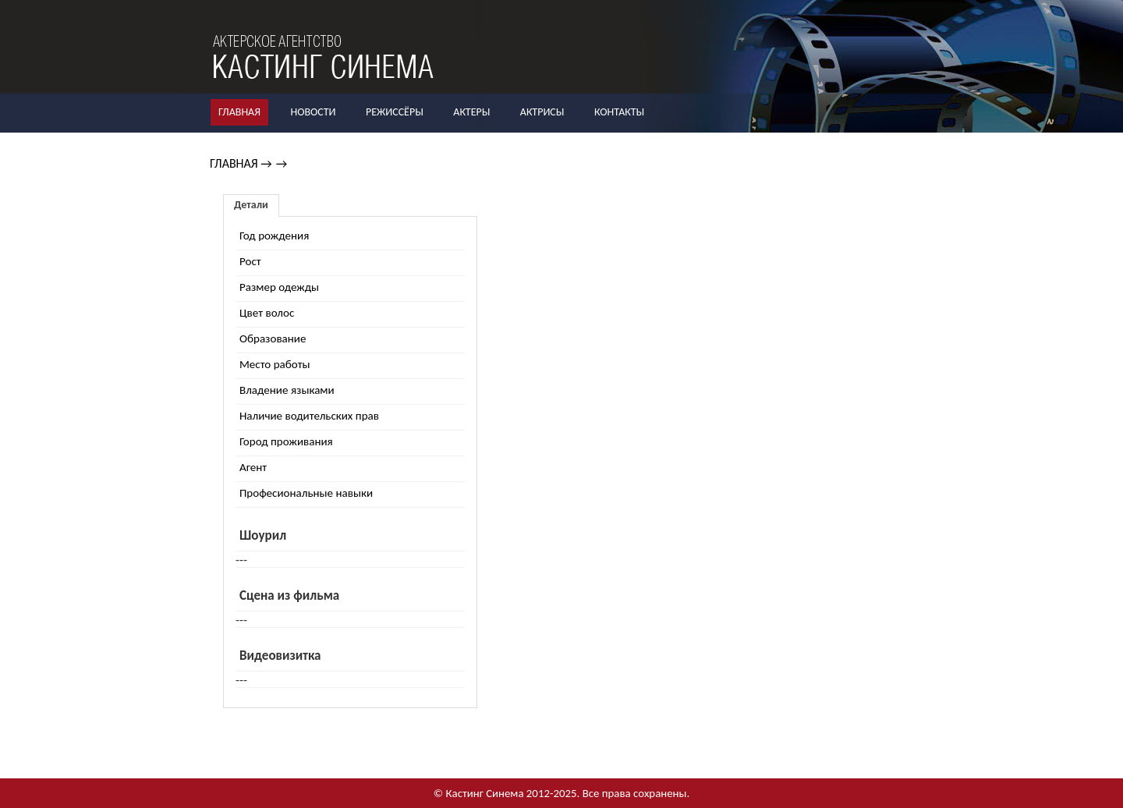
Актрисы (542, 112)
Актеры (471, 112)
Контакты (619, 112)
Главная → (241, 163)
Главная (239, 112)
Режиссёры (394, 112)
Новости (312, 112)
